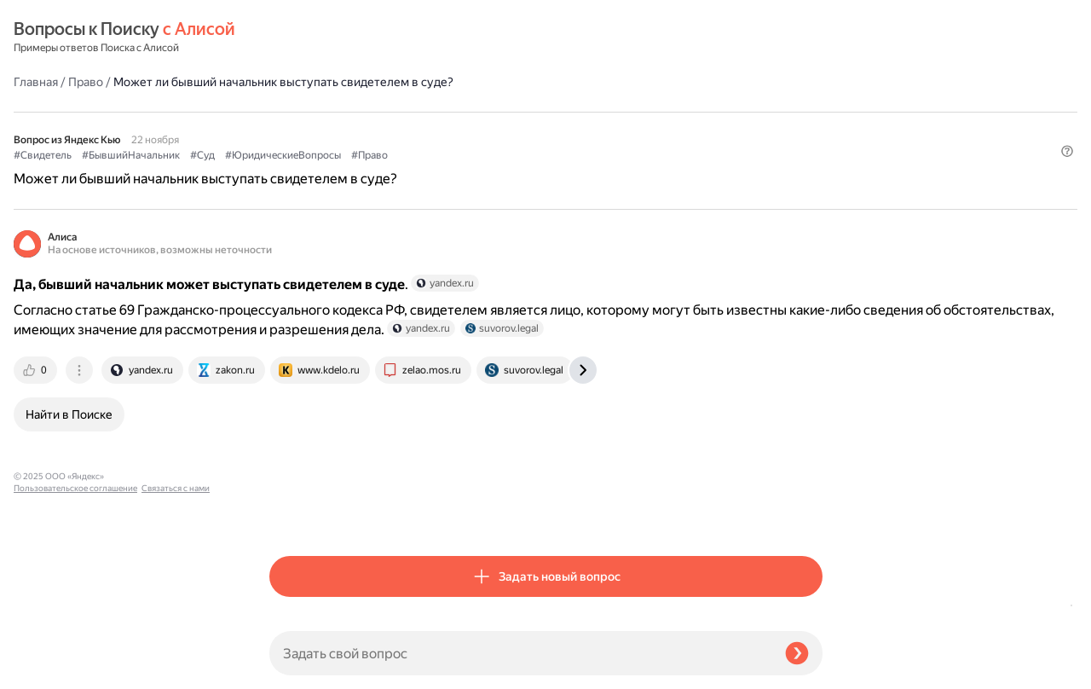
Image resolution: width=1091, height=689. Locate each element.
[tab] (292, 357)
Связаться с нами (48, 669)
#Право (625, 112)
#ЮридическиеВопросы (539, 112)
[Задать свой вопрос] (520, 653)
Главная (291, 37)
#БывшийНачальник (387, 112)
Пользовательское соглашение (75, 657)
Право (341, 37)
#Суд (458, 112)
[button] (812, 140)
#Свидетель (298, 112)
